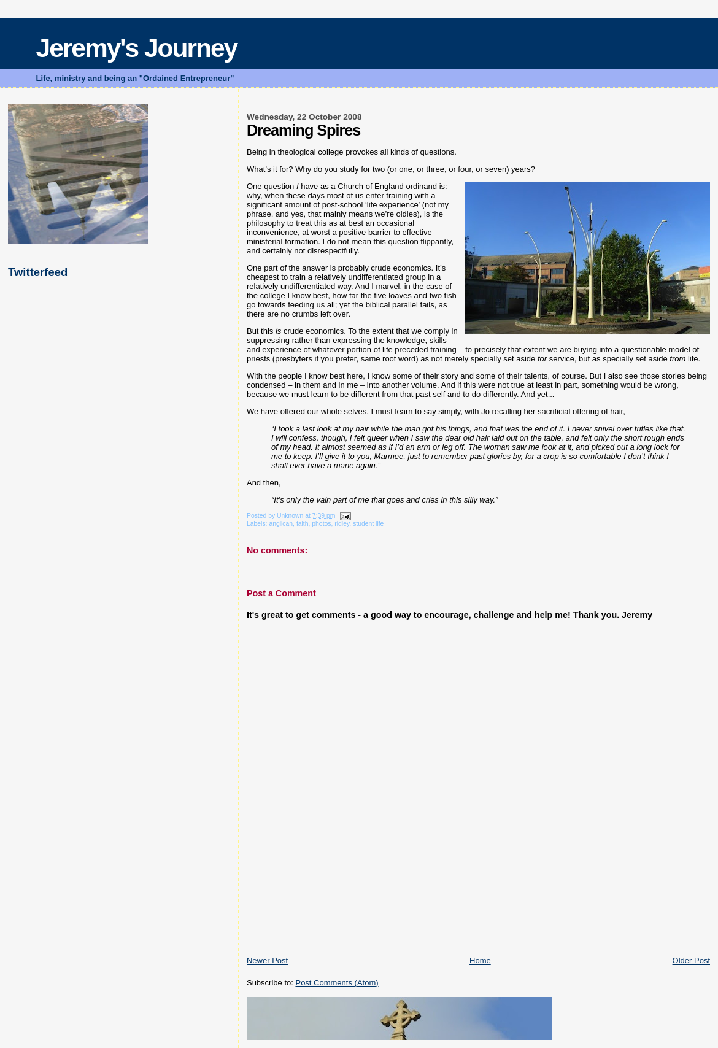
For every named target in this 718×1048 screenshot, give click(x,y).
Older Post (691, 960)
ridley (341, 523)
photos (321, 523)
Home (480, 960)
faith (302, 523)
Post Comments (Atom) (336, 982)
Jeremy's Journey (136, 48)
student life (368, 523)
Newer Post (267, 960)
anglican (281, 523)
